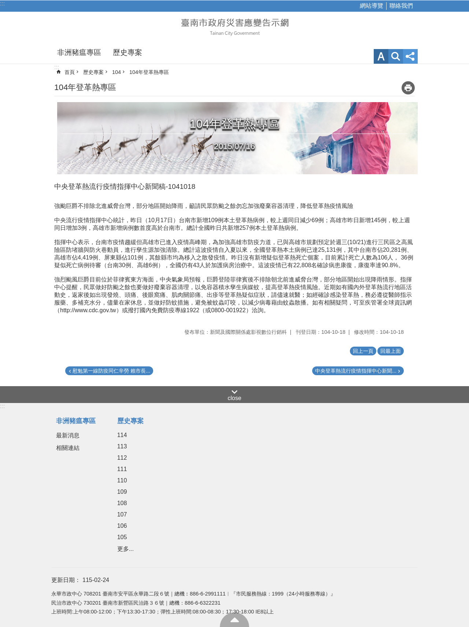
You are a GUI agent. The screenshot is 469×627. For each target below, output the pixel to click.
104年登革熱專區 (149, 72)
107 (122, 514)
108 (122, 503)
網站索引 (395, 56)
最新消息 (68, 435)
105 (122, 537)
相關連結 (68, 448)
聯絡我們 (401, 6)
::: (2, 3)
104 (116, 72)
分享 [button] (410, 56)
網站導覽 (371, 6)
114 (122, 435)
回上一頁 (363, 351)
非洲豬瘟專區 (79, 52)
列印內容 (408, 87)
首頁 (69, 72)
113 (122, 446)
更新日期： (66, 580)
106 (122, 526)
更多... (125, 549)
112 (122, 458)
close (234, 398)
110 (122, 480)
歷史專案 (127, 52)
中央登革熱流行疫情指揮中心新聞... (355, 371)
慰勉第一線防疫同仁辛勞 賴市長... (111, 371)
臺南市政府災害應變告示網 (234, 26)
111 (122, 469)
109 (122, 492)
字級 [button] (381, 56)
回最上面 (234, 619)
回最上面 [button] (390, 351)
